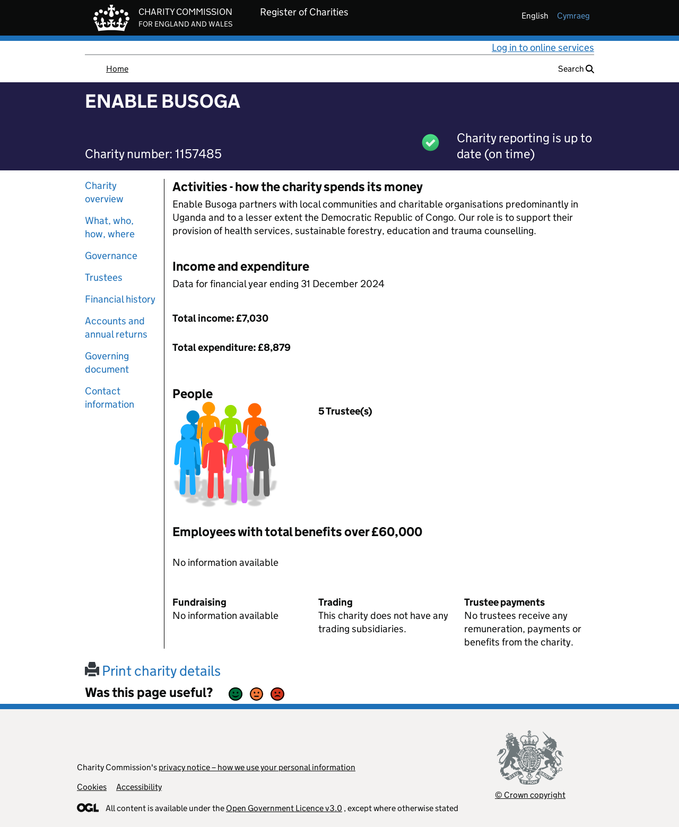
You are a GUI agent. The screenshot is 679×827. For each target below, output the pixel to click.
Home (117, 69)
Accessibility (139, 787)
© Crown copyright (530, 795)
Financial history (120, 299)
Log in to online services (543, 47)
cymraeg (573, 16)
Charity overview (104, 192)
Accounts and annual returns (116, 327)
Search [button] (576, 69)
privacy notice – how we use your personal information (257, 767)
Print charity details (153, 670)
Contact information (109, 397)
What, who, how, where (110, 227)
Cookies (92, 787)
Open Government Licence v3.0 (284, 808)
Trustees (104, 277)
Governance (111, 255)
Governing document (107, 362)
